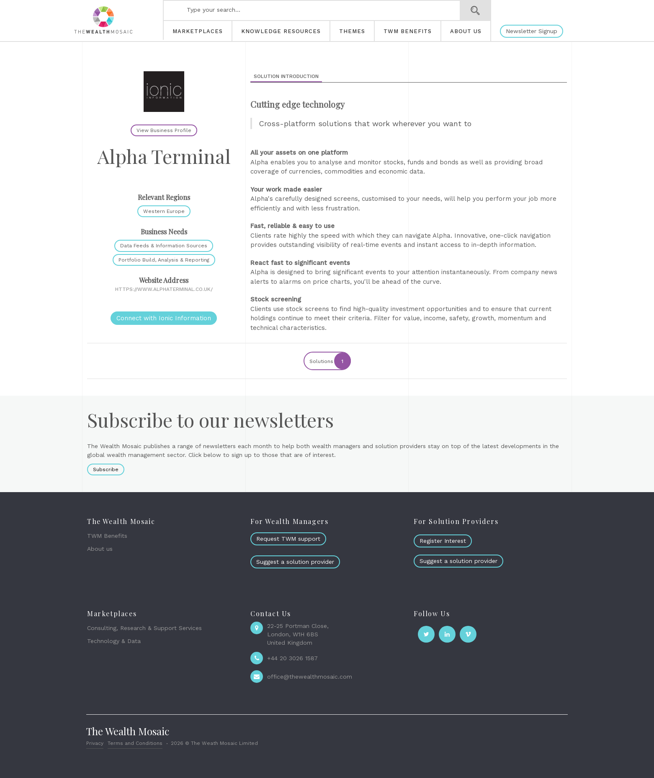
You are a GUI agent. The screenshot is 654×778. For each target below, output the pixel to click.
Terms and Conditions (135, 743)
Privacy (94, 743)
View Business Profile (163, 130)
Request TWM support (288, 538)
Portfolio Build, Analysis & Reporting (163, 260)
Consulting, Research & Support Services (144, 628)
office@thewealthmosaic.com (309, 676)
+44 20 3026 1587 (292, 658)
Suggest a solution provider (295, 561)
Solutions (329, 361)
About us (100, 548)
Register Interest (443, 540)
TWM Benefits (107, 535)
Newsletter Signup (531, 31)
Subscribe (105, 469)
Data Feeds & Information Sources (163, 246)
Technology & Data (114, 641)
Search (475, 10)
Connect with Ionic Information (163, 318)
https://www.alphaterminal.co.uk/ (164, 289)
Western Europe (164, 211)
